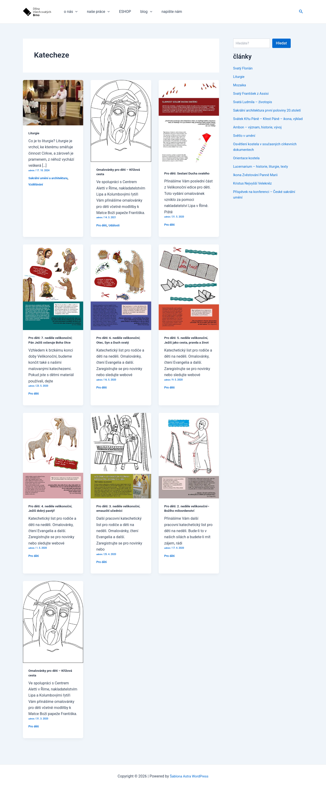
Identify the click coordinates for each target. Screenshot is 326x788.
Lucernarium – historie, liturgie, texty (263, 177)
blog (140, 11)
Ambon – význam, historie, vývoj (260, 138)
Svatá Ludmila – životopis (254, 102)
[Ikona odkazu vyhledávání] (301, 12)
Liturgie (34, 133)
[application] (74, 11)
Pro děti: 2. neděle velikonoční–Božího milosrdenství (179, 514)
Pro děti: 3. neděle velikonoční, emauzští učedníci (120, 512)
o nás (70, 11)
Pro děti (102, 225)
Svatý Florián (243, 68)
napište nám (163, 11)
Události (116, 225)
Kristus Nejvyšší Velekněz (254, 194)
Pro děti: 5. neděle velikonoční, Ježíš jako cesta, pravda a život (188, 343)
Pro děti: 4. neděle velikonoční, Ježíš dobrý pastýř (53, 512)
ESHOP (120, 11)
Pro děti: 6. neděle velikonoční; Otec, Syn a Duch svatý (120, 343)
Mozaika (240, 85)
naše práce (95, 11)
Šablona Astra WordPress (189, 776)
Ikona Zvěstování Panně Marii (257, 186)
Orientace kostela (247, 169)
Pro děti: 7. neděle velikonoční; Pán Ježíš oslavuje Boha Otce (53, 343)
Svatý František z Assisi (252, 93)
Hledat (281, 43)
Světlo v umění (245, 147)
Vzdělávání (37, 184)
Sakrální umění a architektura (50, 178)
